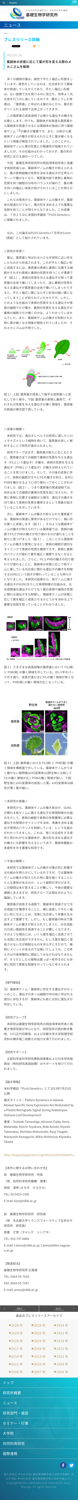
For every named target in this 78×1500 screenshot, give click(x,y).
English (13, 3)
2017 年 (17, 1348)
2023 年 (17, 1333)
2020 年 (17, 1340)
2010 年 (40, 1364)
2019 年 (40, 1340)
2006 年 (62, 1371)
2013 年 (40, 1356)
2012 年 (62, 1356)
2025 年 (40, 1325)
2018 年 (62, 1340)
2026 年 (17, 1325)
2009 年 (62, 1364)
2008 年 (17, 1371)
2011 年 (17, 1364)
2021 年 (62, 1333)
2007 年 (40, 1371)
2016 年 (40, 1348)
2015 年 (62, 1348)
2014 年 (17, 1356)
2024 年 (62, 1325)
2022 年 (40, 1333)
